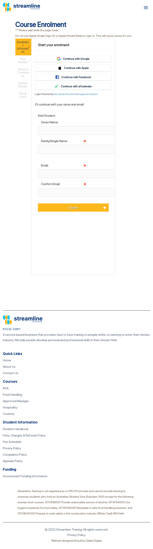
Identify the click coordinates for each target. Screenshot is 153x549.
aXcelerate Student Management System (76, 94)
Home (7, 360)
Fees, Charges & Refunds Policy (24, 435)
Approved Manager (16, 401)
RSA (6, 388)
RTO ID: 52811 (11, 329)
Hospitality (10, 407)
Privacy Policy (12, 448)
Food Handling (12, 395)
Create (73, 207)
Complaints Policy (15, 454)
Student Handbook (16, 429)
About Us (9, 367)
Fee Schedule (12, 442)
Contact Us (10, 373)
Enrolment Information (23, 46)
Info (40, 156)
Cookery (9, 414)
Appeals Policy (13, 461)
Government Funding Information (25, 476)
